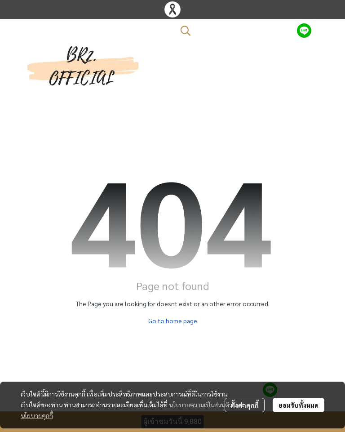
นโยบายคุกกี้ (37, 415)
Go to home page (172, 320)
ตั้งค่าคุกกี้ (244, 405)
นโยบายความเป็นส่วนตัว (200, 405)
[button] (234, 30)
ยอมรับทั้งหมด (298, 405)
